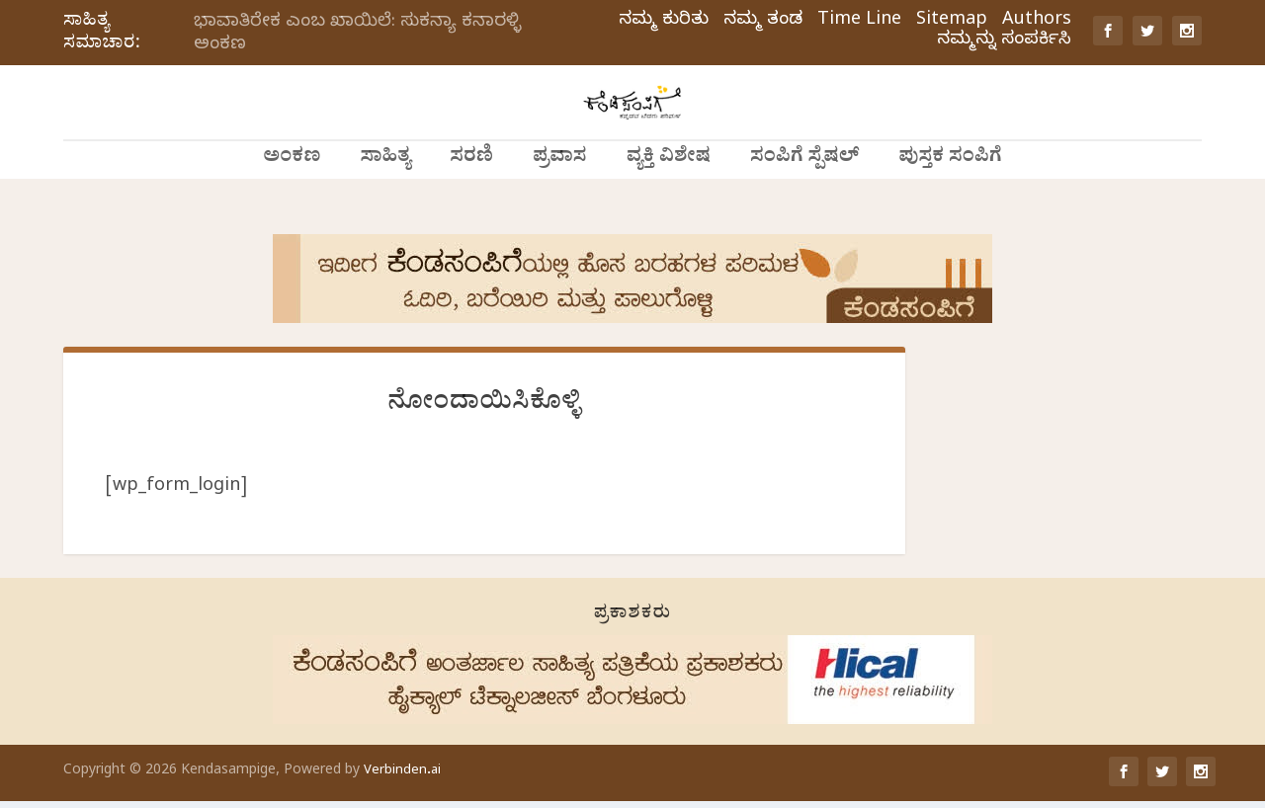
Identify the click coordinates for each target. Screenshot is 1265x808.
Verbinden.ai (402, 778)
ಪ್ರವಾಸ (560, 197)
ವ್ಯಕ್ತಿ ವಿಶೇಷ (669, 197)
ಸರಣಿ (471, 197)
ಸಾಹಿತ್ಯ (385, 197)
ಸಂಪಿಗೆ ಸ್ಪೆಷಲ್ (804, 197)
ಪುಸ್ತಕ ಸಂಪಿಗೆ (949, 197)
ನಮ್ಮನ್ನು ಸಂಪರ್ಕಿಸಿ (1004, 41)
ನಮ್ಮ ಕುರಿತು (664, 22)
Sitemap (951, 22)
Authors (1036, 22)
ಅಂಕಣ (291, 197)
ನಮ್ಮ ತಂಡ (762, 22)
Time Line (859, 22)
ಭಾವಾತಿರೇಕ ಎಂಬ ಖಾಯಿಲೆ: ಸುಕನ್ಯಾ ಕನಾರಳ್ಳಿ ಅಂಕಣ (357, 34)
